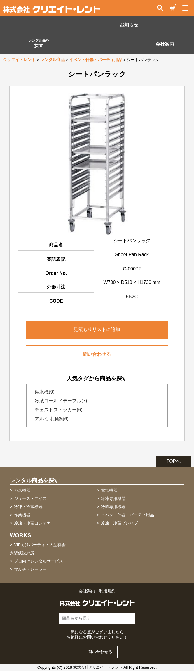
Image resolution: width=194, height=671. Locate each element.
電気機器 (109, 490)
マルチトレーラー (30, 569)
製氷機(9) (43, 391)
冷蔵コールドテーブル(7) (59, 400)
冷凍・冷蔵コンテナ (32, 523)
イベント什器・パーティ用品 (95, 60)
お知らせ (129, 24)
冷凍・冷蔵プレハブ (119, 523)
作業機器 (22, 515)
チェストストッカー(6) (57, 409)
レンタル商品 (52, 60)
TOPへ (174, 461)
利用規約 (107, 591)
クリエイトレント (19, 60)
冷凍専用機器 (113, 498)
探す (38, 43)
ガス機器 (22, 490)
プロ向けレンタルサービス (38, 561)
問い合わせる (97, 354)
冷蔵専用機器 (113, 506)
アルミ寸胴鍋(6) (50, 418)
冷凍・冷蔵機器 (28, 506)
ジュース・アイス (30, 498)
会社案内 (164, 44)
